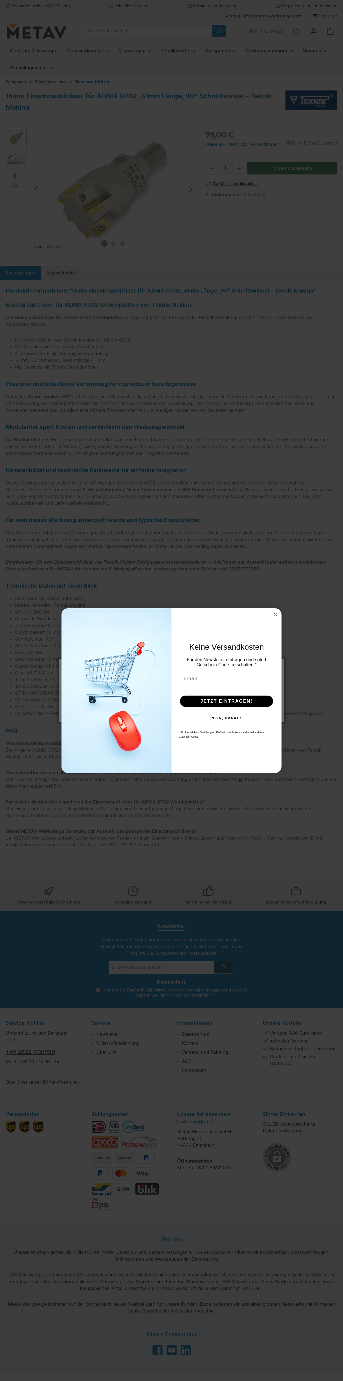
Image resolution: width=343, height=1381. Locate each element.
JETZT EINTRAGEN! (227, 701)
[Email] (226, 678)
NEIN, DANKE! (226, 718)
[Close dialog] (275, 614)
